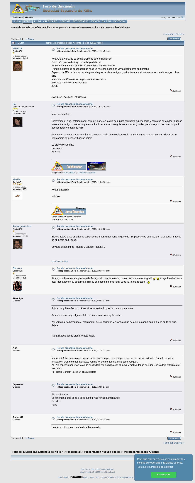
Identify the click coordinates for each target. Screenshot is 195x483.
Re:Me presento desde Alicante (75, 48)
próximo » (179, 34)
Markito (17, 179)
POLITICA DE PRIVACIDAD (125, 477)
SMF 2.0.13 (85, 469)
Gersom (17, 268)
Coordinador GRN (59, 261)
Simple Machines (107, 469)
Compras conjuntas (86, 173)
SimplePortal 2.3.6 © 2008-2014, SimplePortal (97, 472)
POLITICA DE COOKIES (105, 477)
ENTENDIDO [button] (163, 474)
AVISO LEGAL (88, 477)
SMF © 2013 (95, 469)
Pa (14, 104)
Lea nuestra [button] (155, 467)
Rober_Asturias (22, 226)
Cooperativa (69, 173)
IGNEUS (17, 48)
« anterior (168, 34)
